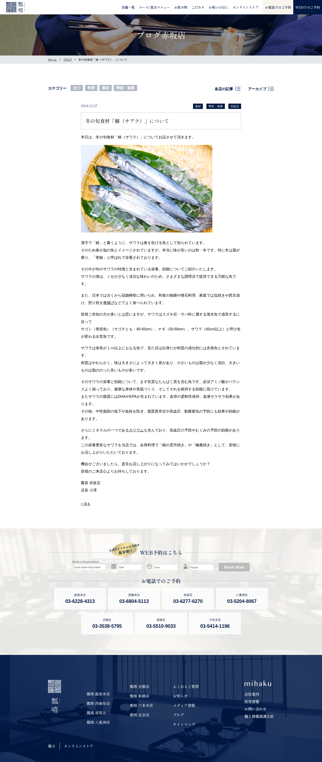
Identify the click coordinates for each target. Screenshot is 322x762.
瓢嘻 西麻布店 (98, 703)
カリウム (136, 430)
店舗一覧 (128, 7)
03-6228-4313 (80, 601)
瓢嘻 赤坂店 (96, 712)
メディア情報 (184, 705)
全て (76, 88)
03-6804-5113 (134, 601)
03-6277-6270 (188, 601)
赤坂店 (234, 106)
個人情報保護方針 (259, 716)
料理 (91, 88)
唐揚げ (108, 303)
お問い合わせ (255, 708)
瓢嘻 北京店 (139, 714)
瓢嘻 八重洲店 (98, 722)
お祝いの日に (218, 7)
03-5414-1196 (215, 626)
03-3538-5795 (107, 626)
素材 (105, 88)
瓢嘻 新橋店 (139, 695)
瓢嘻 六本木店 (141, 705)
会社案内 (251, 694)
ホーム (52, 59)
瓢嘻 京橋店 (139, 686)
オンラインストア (245, 7)
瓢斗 (51, 746)
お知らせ (180, 695)
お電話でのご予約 (278, 7)
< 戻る (85, 504)
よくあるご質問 (186, 686)
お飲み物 (180, 7)
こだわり (198, 7)
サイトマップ (184, 724)
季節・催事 (125, 88)
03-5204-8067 (241, 601)
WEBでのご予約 (307, 7)
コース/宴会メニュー (154, 7)
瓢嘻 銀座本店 (98, 693)
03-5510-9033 (161, 626)
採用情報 (251, 701)
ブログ (67, 59)
